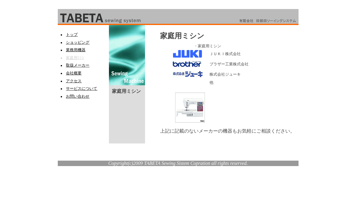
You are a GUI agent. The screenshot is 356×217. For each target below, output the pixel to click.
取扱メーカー (77, 65)
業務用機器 (75, 50)
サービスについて (81, 88)
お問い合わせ (77, 96)
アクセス (74, 81)
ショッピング (77, 42)
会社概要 (74, 73)
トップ (72, 35)
